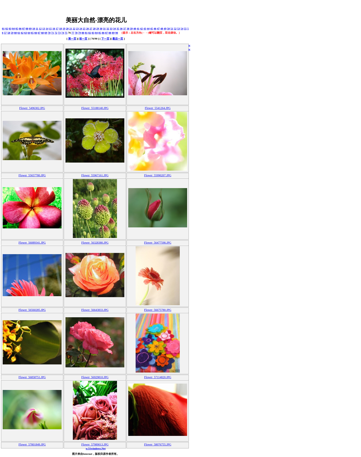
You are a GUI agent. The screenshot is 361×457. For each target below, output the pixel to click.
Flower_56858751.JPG (32, 377)
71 (52, 32)
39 (131, 28)
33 (111, 28)
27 (91, 28)
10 (33, 28)
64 (29, 32)
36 (121, 28)
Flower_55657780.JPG (32, 175)
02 (6, 28)
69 (45, 32)
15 (50, 28)
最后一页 (117, 38)
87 (106, 32)
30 (101, 28)
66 (35, 32)
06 (20, 28)
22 (74, 28)
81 (86, 32)
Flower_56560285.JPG (32, 310)
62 (22, 32)
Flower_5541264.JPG (157, 108)
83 (93, 32)
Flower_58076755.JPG (157, 444)
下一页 (105, 38)
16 (53, 28)
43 (144, 28)
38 (128, 28)
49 (165, 28)
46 (155, 28)
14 (47, 28)
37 (124, 28)
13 (43, 28)
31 (104, 28)
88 (110, 32)
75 (66, 32)
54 (181, 28)
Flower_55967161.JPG (94, 175)
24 (80, 28)
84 (96, 32)
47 (158, 28)
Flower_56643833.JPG (94, 310)
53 (178, 28)
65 (32, 32)
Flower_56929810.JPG (94, 377)
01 (3, 28)
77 (72, 32)
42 (141, 28)
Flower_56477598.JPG (157, 242)
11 (37, 28)
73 (59, 32)
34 (114, 28)
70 (49, 32)
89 (113, 32)
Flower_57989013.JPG (94, 444)
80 (83, 32)
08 (27, 28)
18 (60, 28)
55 (185, 28)
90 (116, 32)
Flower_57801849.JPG (32, 444)
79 (79, 32)
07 (23, 28)
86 (103, 32)
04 (13, 28)
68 (42, 32)
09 (30, 28)
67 (39, 32)
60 (15, 32)
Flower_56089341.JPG (32, 242)
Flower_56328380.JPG (94, 242)
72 (56, 32)
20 (67, 28)
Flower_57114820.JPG (157, 377)
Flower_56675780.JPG (157, 310)
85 (99, 32)
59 (12, 32)
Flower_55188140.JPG (94, 108)
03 (10, 28)
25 (84, 28)
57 (5, 32)
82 (89, 32)
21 (70, 28)
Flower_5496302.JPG (32, 108)
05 (16, 28)
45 (151, 28)
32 (107, 28)
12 (40, 28)
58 (8, 32)
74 (62, 32)
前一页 (83, 38)
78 (76, 32)
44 (148, 28)
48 (161, 28)
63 (25, 32)
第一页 (72, 38)
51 (171, 28)
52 (175, 28)
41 (138, 28)
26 (87, 28)
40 (134, 28)
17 (57, 28)
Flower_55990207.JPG (157, 175)
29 (97, 28)
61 (18, 32)
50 (168, 28)
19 (64, 28)
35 (117, 28)
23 (77, 28)
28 (94, 28)
